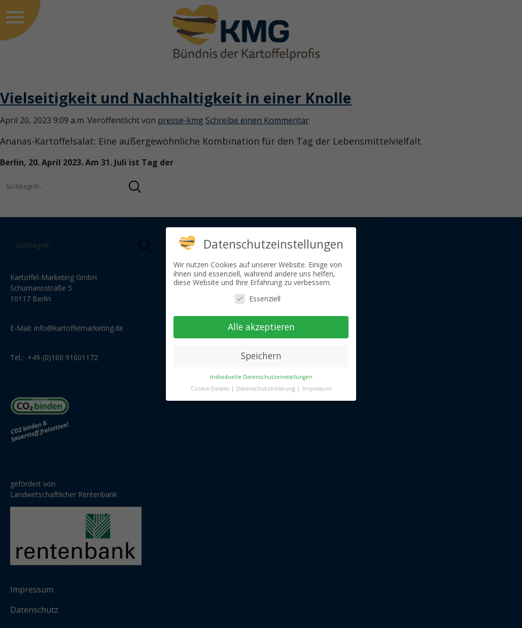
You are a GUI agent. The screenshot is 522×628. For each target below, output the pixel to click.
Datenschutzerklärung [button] (266, 388)
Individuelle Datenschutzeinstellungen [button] (261, 376)
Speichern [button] (261, 356)
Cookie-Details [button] (210, 388)
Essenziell (258, 298)
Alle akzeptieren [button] (261, 327)
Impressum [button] (317, 388)
